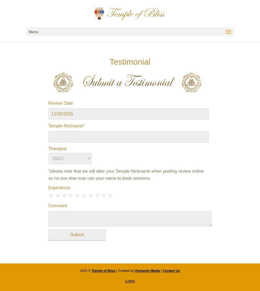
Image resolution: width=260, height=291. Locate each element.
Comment (57, 205)
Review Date (60, 103)
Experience (59, 187)
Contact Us (171, 271)
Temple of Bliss (103, 271)
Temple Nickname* (66, 126)
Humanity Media (147, 271)
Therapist (57, 148)
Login (130, 280)
